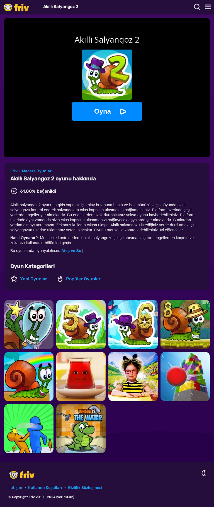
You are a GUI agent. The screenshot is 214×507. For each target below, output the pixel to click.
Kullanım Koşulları (45, 487)
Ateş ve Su (71, 250)
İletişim (15, 487)
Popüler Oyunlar (83, 278)
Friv (21, 7)
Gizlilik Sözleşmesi (85, 487)
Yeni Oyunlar (33, 278)
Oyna (102, 111)
